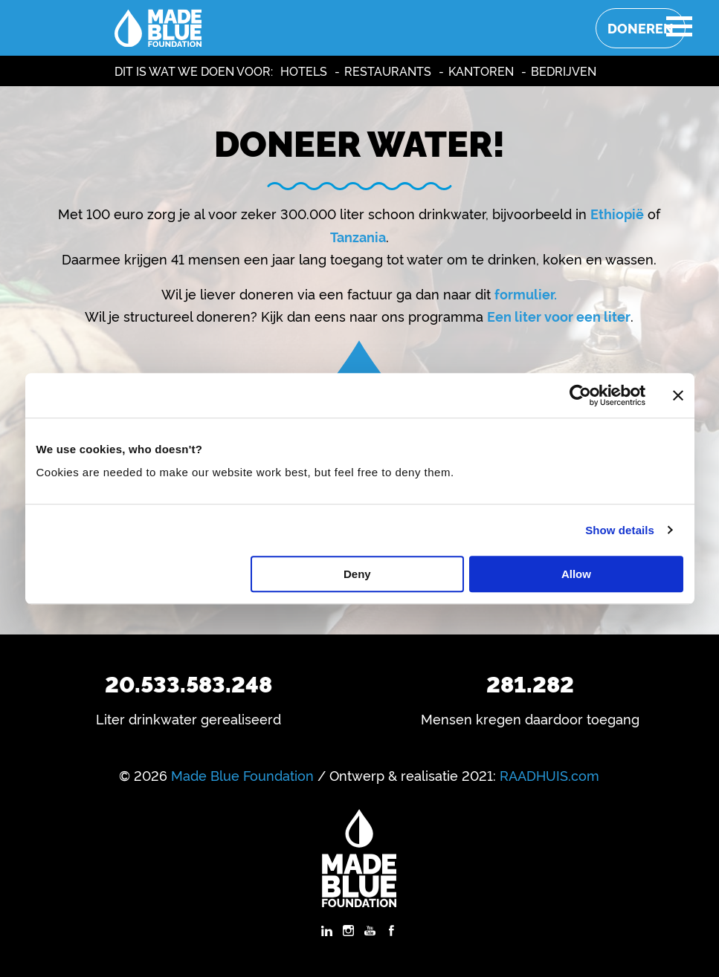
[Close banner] (678, 395)
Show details (619, 530)
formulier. (525, 293)
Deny (357, 574)
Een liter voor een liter (559, 316)
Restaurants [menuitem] (387, 70)
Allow (576, 574)
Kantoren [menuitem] (481, 70)
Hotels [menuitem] (303, 70)
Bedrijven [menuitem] (563, 70)
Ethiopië (617, 213)
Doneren (640, 28)
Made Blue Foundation (242, 775)
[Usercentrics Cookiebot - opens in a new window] (580, 395)
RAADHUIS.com (549, 775)
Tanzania (358, 236)
